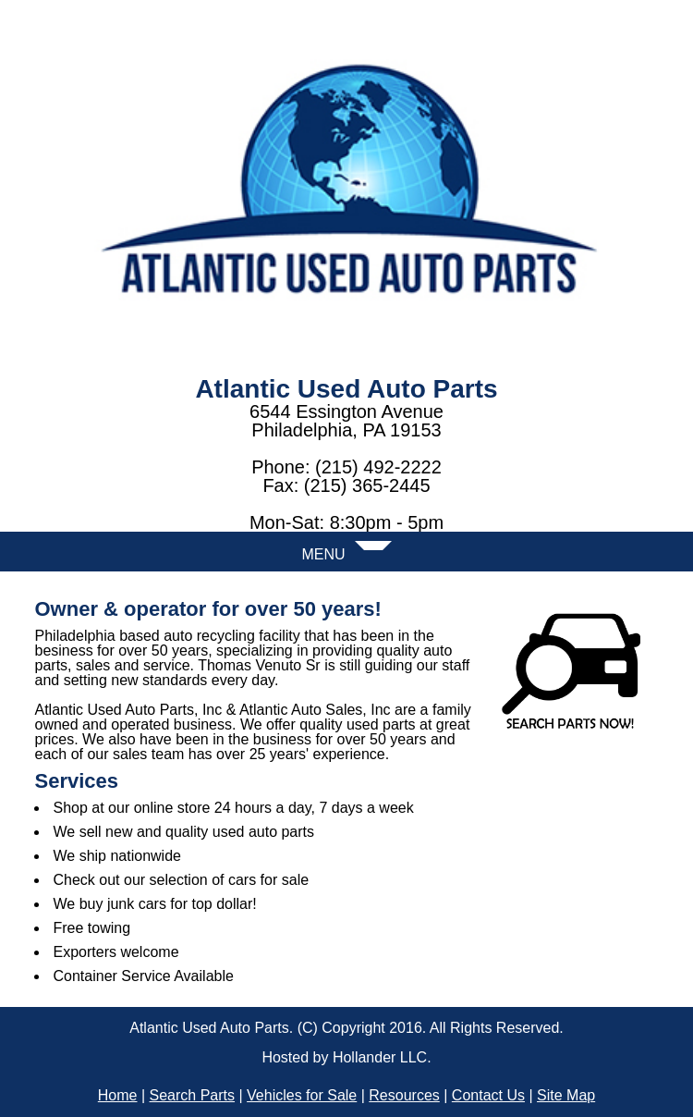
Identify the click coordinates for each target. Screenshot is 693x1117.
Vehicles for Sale (302, 1095)
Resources (404, 1095)
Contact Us (488, 1095)
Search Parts (192, 1095)
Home (118, 1095)
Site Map (566, 1095)
